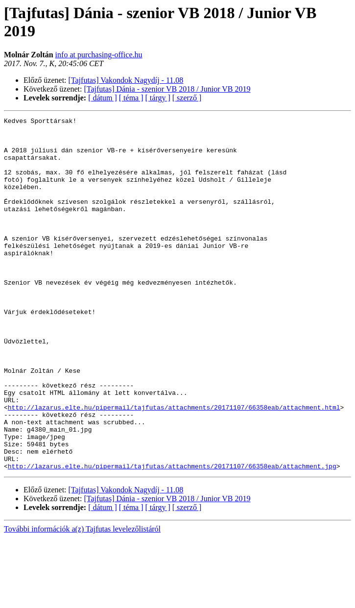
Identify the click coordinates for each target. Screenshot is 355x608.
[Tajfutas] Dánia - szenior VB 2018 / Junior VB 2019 (167, 89)
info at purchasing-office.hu (98, 54)
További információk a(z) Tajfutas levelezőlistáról (82, 599)
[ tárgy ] (157, 98)
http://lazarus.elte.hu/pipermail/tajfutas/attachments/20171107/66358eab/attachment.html (174, 466)
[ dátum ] (102, 98)
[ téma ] (131, 98)
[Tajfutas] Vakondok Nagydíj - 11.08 (126, 80)
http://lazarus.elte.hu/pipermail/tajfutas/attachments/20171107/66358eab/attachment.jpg (172, 536)
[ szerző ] (187, 98)
